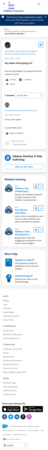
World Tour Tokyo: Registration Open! (24, 17)
